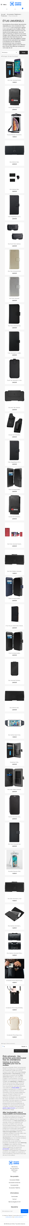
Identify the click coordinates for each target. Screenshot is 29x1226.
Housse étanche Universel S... (14, 134)
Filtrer (23, 52)
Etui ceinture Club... (14, 162)
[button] (7, 9)
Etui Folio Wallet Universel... (14, 789)
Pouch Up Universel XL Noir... (14, 380)
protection (6, 1149)
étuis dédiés (15, 1087)
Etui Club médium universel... (14, 571)
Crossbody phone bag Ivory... (14, 1035)
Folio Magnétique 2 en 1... (14, 216)
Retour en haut (20, 1051)
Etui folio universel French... (14, 544)
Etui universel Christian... (14, 680)
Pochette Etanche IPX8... (14, 871)
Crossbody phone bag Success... (14, 980)
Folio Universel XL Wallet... (14, 353)
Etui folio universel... (14, 298)
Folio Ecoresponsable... (14, 489)
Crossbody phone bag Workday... (14, 1007)
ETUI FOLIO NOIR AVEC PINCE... (14, 626)
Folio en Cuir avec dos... (14, 817)
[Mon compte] (15, 9)
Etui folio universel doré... (14, 271)
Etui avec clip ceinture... (14, 407)
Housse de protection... (14, 107)
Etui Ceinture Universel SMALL (14, 953)
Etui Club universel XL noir (14, 898)
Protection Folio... (14, 762)
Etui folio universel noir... (14, 326)
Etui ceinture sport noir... (14, 735)
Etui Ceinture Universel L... (14, 926)
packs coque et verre (9, 1108)
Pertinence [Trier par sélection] (9, 52)
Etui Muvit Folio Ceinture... (14, 244)
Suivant (24, 1046)
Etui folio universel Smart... (14, 80)
